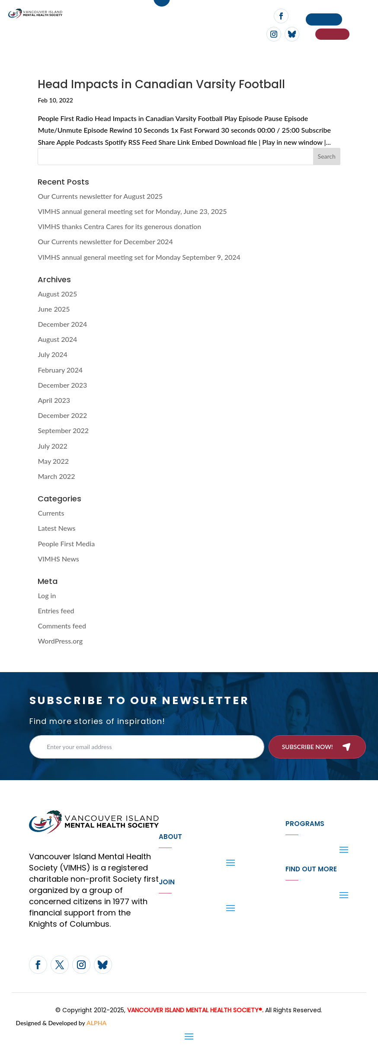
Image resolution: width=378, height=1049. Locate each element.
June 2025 (54, 309)
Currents (51, 513)
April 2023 (54, 400)
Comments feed (62, 626)
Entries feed (56, 610)
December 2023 (62, 385)
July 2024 (52, 354)
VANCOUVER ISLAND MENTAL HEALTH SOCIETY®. (195, 1010)
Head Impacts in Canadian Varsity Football (161, 84)
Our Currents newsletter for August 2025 (100, 196)
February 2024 (60, 370)
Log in (47, 595)
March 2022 (56, 476)
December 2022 (62, 415)
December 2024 (62, 324)
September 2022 (63, 430)
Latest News (56, 528)
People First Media (66, 543)
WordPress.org (60, 641)
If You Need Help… (332, 34)
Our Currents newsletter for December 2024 (105, 241)
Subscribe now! (307, 746)
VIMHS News (58, 559)
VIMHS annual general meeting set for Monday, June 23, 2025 (132, 211)
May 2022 (53, 461)
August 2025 (57, 294)
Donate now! (324, 19)
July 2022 (52, 446)
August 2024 (57, 339)
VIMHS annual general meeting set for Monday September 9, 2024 (139, 257)
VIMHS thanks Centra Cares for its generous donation (119, 226)
